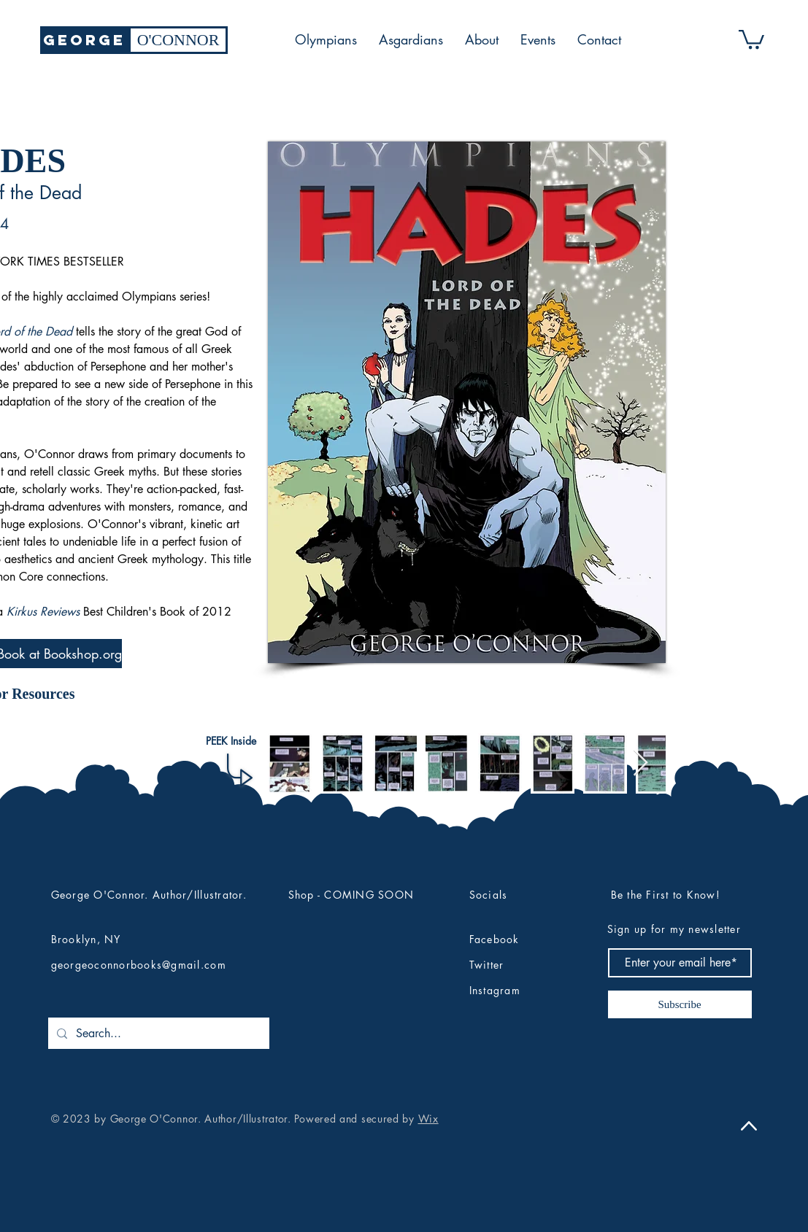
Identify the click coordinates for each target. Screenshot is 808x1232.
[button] (751, 38)
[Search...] (157, 1033)
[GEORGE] (84, 40)
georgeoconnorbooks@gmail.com (138, 965)
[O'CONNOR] (178, 40)
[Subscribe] (680, 1004)
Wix (428, 1119)
